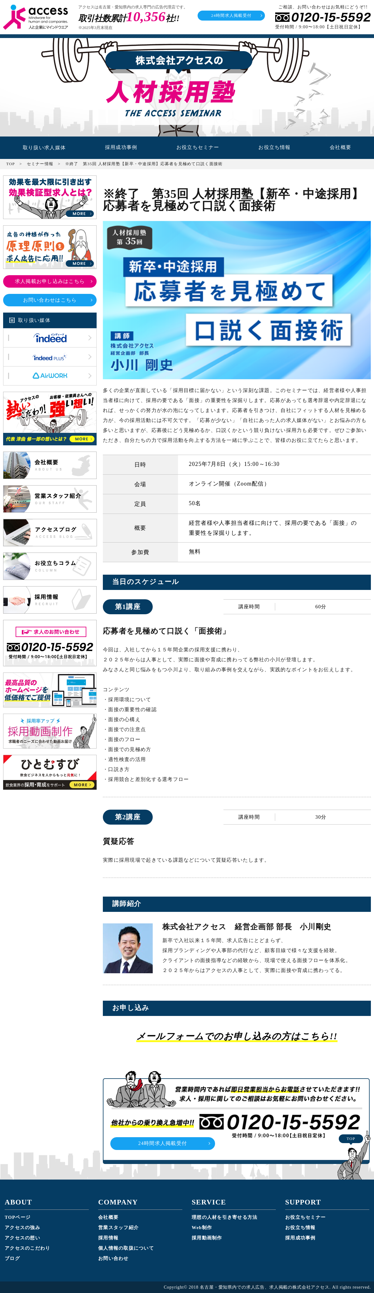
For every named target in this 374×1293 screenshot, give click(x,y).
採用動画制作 (207, 1237)
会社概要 (340, 147)
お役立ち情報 (274, 147)
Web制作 (202, 1227)
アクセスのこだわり (27, 1247)
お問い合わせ (113, 1258)
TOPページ (18, 1216)
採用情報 (108, 1237)
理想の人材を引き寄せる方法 (225, 1216)
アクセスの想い (22, 1237)
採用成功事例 (121, 147)
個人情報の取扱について (126, 1247)
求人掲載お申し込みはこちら (50, 281)
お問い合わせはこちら (50, 299)
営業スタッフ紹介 (118, 1227)
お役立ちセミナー (197, 147)
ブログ (12, 1258)
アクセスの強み (22, 1227)
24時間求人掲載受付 (231, 15)
